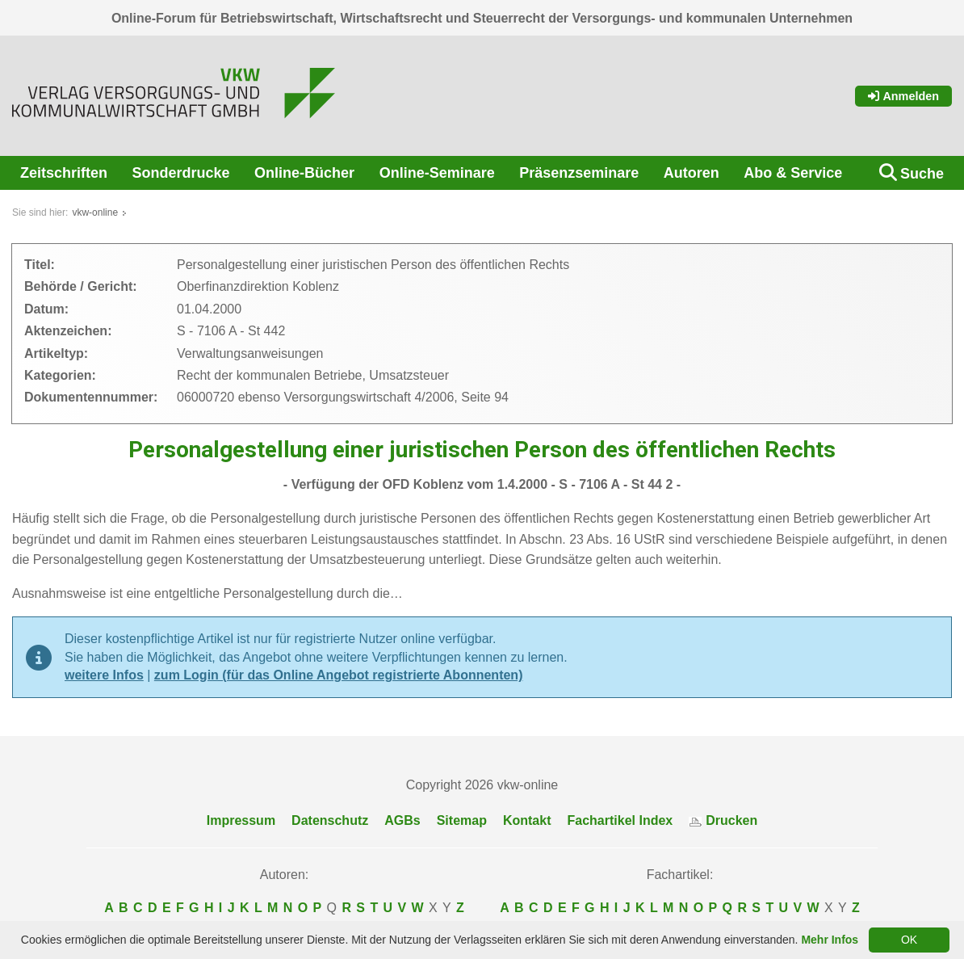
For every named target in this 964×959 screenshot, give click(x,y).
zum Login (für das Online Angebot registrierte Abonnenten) (338, 675)
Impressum (241, 820)
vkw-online (95, 212)
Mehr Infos (829, 939)
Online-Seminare (437, 173)
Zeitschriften (63, 173)
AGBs (402, 820)
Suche (922, 174)
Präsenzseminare (579, 173)
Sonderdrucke (181, 173)
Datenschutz (329, 820)
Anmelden (903, 96)
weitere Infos (104, 675)
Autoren (691, 173)
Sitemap (462, 820)
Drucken (723, 820)
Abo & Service (793, 173)
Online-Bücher (304, 173)
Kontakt (527, 820)
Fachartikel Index (620, 820)
